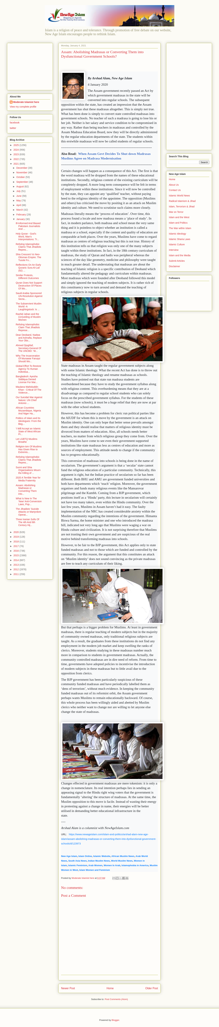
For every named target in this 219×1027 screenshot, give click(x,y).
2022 (17, 159)
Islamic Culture (177, 244)
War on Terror (176, 212)
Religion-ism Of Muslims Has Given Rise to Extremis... (29, 449)
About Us (174, 184)
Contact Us (175, 190)
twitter (13, 128)
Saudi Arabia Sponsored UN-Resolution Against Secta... (29, 296)
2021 (17, 163)
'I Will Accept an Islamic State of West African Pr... (28, 431)
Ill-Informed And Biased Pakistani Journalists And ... (28, 226)
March (20, 209)
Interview (173, 250)
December (22, 167)
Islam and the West (179, 217)
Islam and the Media (179, 255)
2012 (17, 569)
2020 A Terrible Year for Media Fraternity (28, 479)
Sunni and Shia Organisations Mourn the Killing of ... (28, 470)
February (21, 214)
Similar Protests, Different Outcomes (27, 276)
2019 (17, 536)
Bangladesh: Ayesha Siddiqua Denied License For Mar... (26, 379)
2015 (17, 555)
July (18, 191)
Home (110, 988)
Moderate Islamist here (26, 102)
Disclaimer (174, 266)
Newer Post (68, 988)
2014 (17, 560)
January (20, 219)
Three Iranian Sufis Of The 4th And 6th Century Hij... (27, 522)
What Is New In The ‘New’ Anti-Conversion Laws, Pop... (29, 501)
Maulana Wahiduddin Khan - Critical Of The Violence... (28, 389)
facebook (15, 122)
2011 (17, 574)
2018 (17, 541)
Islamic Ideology (177, 233)
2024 (17, 149)
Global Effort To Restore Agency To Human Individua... (28, 369)
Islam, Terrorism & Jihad (182, 206)
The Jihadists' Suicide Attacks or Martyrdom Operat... (28, 512)
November (22, 172)
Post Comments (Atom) (116, 999)
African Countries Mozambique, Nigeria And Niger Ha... (28, 410)
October (20, 177)
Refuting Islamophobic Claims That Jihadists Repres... (28, 247)
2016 (17, 550)
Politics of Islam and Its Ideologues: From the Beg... (28, 421)
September (22, 182)
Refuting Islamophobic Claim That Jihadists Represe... (28, 327)
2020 (17, 532)
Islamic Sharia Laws (179, 239)
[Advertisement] (31, 65)
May (18, 200)
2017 (17, 546)
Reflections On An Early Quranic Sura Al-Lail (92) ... (28, 267)
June (19, 196)
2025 (17, 145)
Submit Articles (177, 260)
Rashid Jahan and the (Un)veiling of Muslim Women (28, 317)
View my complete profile (23, 106)
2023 (17, 154)
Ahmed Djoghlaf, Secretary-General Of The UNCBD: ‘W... (28, 348)
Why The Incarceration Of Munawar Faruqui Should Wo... (28, 358)
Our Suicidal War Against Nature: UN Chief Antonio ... (29, 400)
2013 (17, 564)
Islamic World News (179, 195)
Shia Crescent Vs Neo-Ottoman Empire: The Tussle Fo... (28, 257)
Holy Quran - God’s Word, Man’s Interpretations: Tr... (27, 236)
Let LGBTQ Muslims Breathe (26, 440)
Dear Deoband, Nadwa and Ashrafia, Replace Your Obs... (29, 338)
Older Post (151, 988)
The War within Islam (180, 228)
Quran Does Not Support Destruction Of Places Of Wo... (29, 285)
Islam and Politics (178, 222)
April (19, 205)
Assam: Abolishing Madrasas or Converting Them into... (26, 489)
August (20, 186)
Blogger (115, 1020)
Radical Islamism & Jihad (182, 201)
